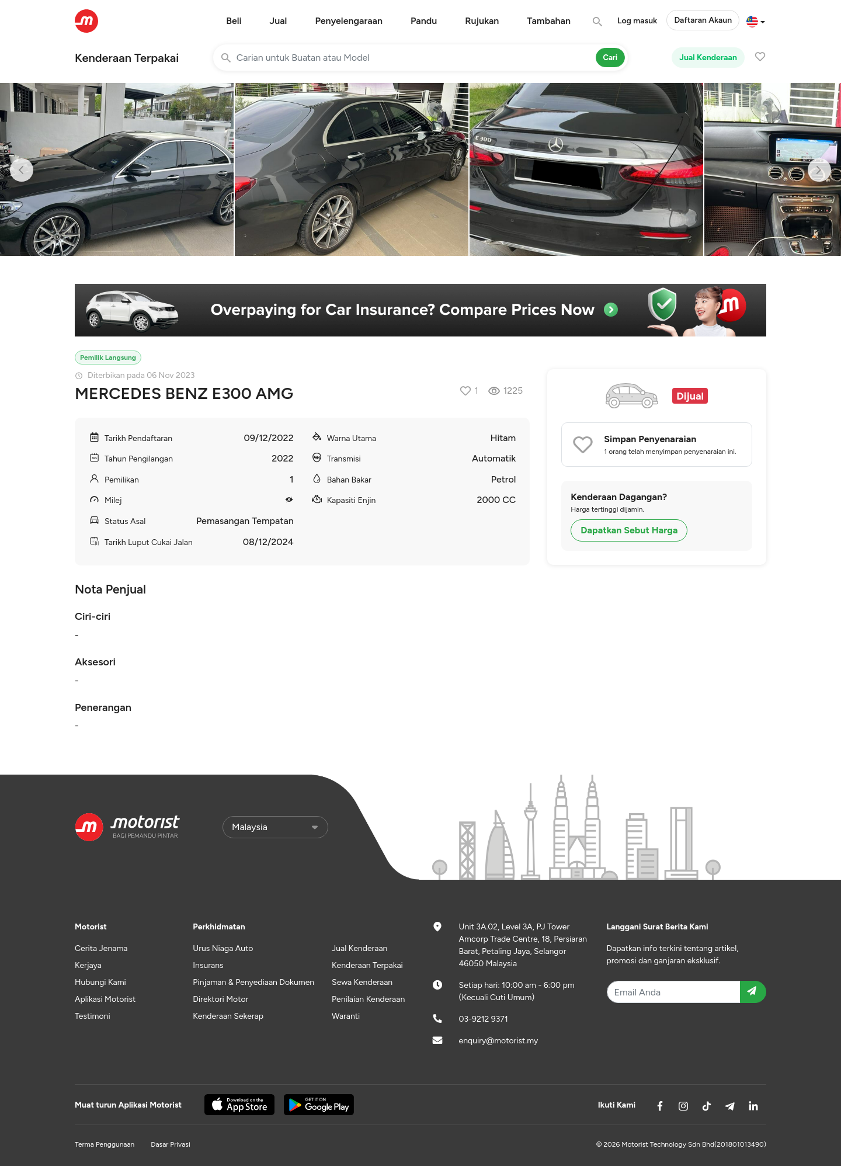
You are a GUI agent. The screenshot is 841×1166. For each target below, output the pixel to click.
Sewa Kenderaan (362, 982)
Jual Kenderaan (708, 58)
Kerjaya (88, 965)
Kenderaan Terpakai (127, 58)
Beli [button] (233, 20)
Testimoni (92, 1016)
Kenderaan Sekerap (228, 1016)
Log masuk (637, 21)
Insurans (208, 965)
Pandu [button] (424, 20)
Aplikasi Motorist (105, 999)
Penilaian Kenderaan (368, 999)
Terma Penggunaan (104, 1144)
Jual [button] (278, 20)
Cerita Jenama (101, 948)
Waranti (346, 1016)
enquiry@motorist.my (498, 1041)
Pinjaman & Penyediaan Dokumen (253, 982)
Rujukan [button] (482, 20)
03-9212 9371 (483, 1019)
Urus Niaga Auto (223, 948)
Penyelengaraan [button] (349, 20)
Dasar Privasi (170, 1144)
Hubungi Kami (100, 982)
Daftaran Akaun (703, 20)
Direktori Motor (220, 999)
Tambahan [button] (549, 20)
